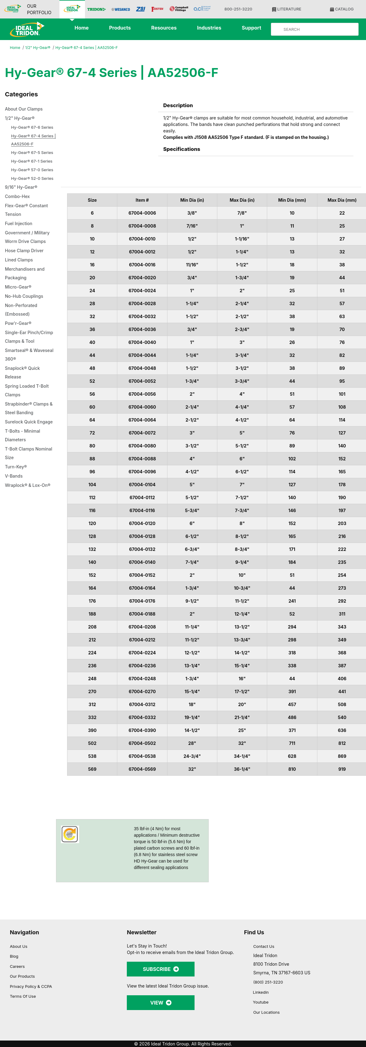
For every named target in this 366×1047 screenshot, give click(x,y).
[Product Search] (319, 29)
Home (15, 48)
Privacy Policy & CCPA (31, 985)
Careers (18, 965)
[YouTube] (248, 1001)
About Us (19, 945)
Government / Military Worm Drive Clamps (29, 237)
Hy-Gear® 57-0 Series (33, 170)
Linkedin (261, 992)
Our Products (23, 975)
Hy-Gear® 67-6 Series (32, 127)
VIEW (160, 1008)
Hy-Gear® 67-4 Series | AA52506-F (88, 47)
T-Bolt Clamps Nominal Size (21, 470)
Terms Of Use (23, 995)
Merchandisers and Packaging (26, 273)
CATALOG (341, 9)
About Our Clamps (26, 109)
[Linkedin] (248, 991)
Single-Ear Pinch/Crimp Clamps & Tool (30, 341)
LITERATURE (286, 9)
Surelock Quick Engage (21, 435)
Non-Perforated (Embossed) (23, 310)
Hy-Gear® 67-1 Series (32, 161)
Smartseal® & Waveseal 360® (22, 363)
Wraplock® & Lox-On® (29, 503)
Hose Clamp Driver (26, 251)
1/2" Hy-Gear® (38, 48)
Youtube (261, 1002)
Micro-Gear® (19, 287)
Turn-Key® (16, 484)
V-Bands (15, 494)
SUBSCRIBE (161, 974)
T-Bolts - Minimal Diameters (24, 453)
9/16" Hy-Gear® (22, 187)
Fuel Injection (19, 224)
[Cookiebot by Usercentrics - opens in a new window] (274, 459)
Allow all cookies (273, 583)
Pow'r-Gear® (19, 324)
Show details (290, 565)
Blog (14, 955)
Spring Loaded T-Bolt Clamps (29, 399)
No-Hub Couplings (25, 296)
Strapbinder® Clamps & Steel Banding (29, 417)
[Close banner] (315, 460)
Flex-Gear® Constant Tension (28, 210)
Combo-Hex (18, 197)
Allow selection (182, 583)
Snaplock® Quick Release (23, 381)
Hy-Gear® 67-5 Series (32, 153)
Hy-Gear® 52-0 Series (33, 178)
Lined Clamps (20, 260)
